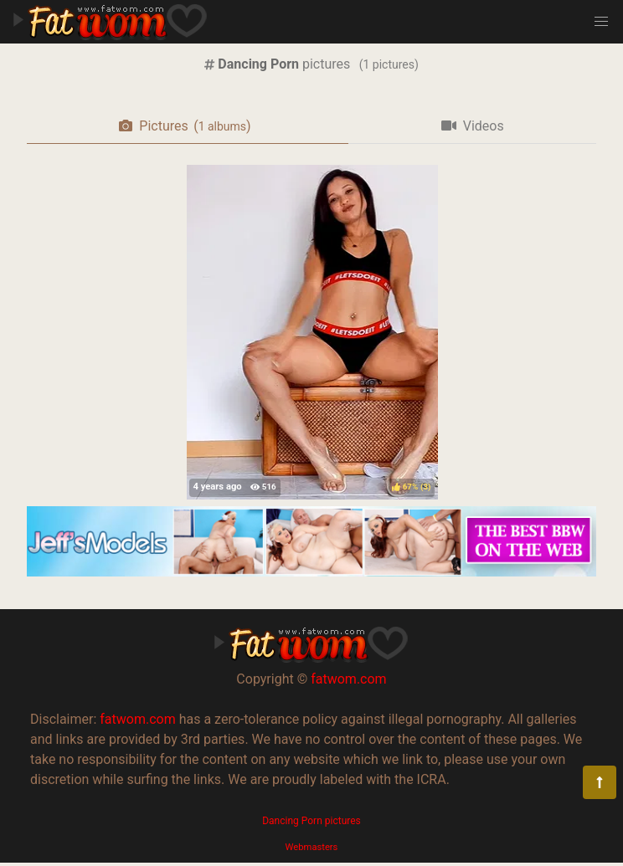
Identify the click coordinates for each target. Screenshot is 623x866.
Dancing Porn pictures (311, 821)
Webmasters (312, 847)
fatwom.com (348, 679)
